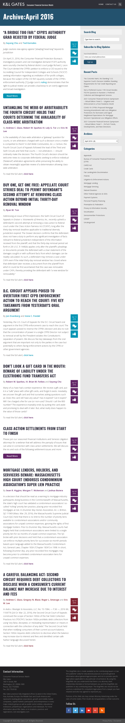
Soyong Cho (12, 43)
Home (101, 4)
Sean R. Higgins (14, 490)
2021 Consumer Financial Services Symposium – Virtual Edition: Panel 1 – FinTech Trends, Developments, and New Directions (101, 124)
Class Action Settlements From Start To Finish (34, 431)
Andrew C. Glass (14, 127)
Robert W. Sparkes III (34, 127)
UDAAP (86, 219)
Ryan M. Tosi (12, 210)
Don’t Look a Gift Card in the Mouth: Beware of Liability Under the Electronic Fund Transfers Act (34, 370)
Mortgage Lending (91, 183)
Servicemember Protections (94, 215)
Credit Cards (88, 169)
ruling (44, 82)
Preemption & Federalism (93, 204)
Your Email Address (90, 54)
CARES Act (88, 165)
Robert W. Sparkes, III (17, 381)
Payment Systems (90, 197)
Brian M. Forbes (37, 381)
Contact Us (110, 4)
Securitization (89, 212)
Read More (12, 95)
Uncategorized (89, 222)
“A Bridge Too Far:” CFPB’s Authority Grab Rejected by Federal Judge (34, 35)
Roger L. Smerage (50, 599)
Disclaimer (117, 721)
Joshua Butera (56, 490)
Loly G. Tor (51, 127)
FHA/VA (87, 176)
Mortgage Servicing (91, 186)
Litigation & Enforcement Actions (96, 179)
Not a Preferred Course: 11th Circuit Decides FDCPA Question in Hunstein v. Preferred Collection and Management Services (100, 92)
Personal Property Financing (94, 201)
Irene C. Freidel (32, 316)
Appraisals (88, 155)
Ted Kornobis (29, 43)
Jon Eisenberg (13, 316)
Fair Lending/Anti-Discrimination (96, 172)
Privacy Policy (107, 721)
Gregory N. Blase (31, 599)
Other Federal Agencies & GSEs (95, 194)
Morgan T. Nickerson (33, 490)
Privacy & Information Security (95, 208)
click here (28, 173)
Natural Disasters (90, 190)
